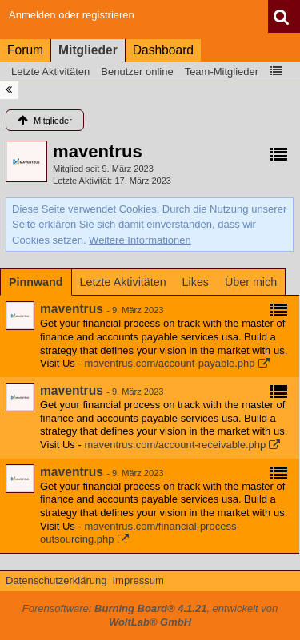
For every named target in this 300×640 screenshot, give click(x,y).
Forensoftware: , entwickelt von (150, 615)
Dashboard (163, 50)
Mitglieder (88, 50)
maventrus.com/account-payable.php (169, 363)
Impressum (137, 580)
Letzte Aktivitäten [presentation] (123, 282)
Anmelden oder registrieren (71, 15)
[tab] (36, 282)
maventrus (71, 309)
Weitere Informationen (140, 240)
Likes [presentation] (195, 282)
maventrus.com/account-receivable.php (175, 445)
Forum (25, 50)
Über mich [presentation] (251, 282)
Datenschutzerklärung (56, 580)
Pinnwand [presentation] (36, 282)
